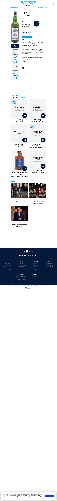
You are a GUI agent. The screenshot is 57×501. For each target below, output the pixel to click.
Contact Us (7, 263)
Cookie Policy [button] (40, 496)
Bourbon (35, 268)
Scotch (35, 269)
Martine (38, 36)
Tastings (14, 95)
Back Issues (49, 265)
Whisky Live (35, 276)
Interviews (21, 266)
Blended (35, 265)
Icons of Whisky (21, 279)
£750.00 (15, 78)
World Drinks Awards (21, 276)
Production (21, 268)
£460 (15, 57)
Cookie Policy (7, 269)
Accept (50, 496)
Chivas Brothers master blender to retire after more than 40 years (20, 224)
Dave (26, 36)
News (13, 200)
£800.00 (15, 52)
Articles (21, 263)
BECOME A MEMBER (14, 7)
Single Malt (35, 266)
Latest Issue (50, 263)
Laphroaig (24, 18)
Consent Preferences (7, 270)
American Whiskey (49, 268)
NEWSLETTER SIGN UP (42, 7)
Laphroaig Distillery (19, 97)
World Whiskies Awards (21, 277)
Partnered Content (21, 265)
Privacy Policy (7, 268)
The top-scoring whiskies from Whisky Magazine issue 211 (38, 201)
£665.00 (15, 62)
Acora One (47, 285)
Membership (50, 266)
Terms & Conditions (7, 266)
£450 (15, 68)
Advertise (7, 265)
